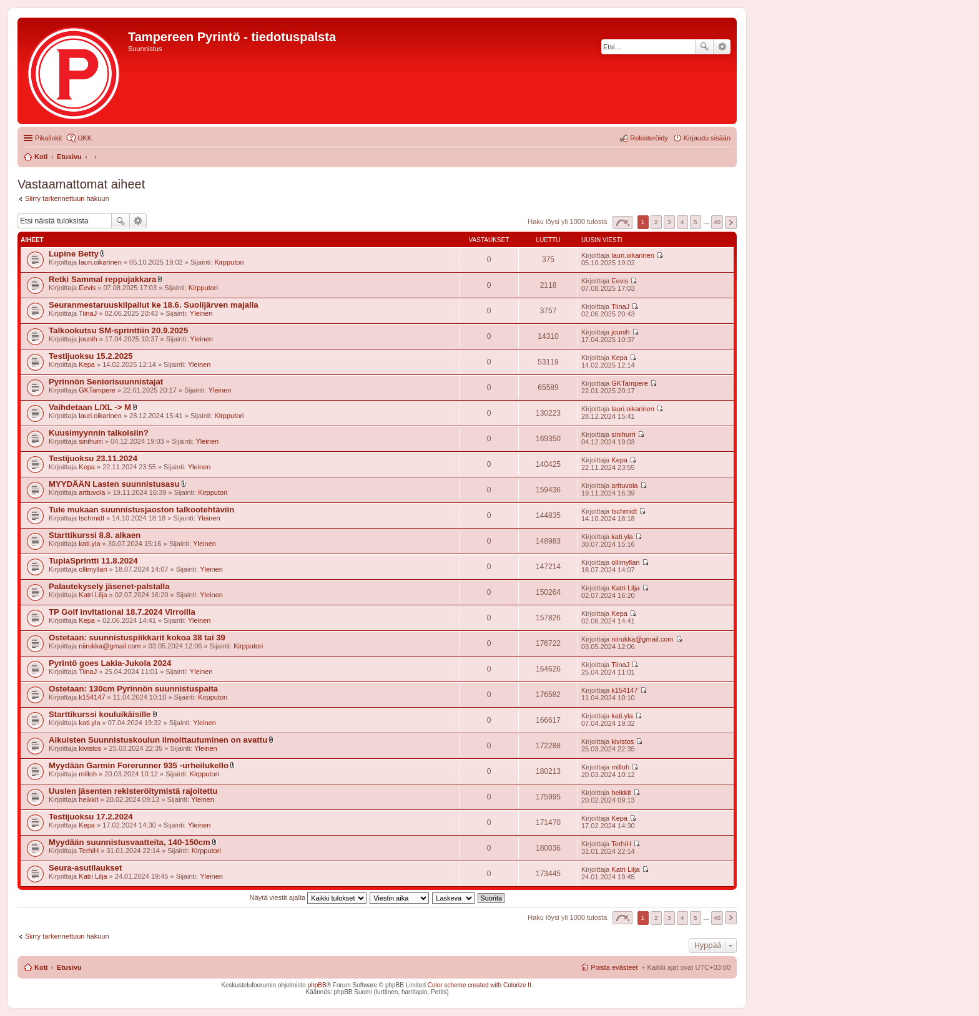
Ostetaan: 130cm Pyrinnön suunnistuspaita (133, 688)
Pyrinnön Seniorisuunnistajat (106, 381)
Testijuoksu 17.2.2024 (91, 816)
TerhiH (89, 850)
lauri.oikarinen (100, 262)
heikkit (88, 799)
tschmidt (91, 518)
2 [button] (656, 221)
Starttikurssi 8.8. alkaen (94, 535)
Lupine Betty (74, 253)
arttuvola (92, 492)
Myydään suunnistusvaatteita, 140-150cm (129, 842)
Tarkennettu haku (722, 46)
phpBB (317, 985)
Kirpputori (229, 262)
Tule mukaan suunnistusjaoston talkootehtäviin (141, 509)
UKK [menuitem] (84, 138)
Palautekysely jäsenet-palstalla (109, 586)
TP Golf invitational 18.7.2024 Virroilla (122, 612)
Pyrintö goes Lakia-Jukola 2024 (110, 663)
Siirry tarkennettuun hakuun (67, 198)
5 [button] (695, 221)
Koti (40, 967)
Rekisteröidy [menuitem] (649, 138)
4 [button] (682, 221)
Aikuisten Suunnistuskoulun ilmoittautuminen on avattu (158, 740)
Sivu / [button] (622, 222)
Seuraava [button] (731, 222)
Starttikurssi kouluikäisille (99, 714)
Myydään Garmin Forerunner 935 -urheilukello (139, 765)
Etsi (704, 46)
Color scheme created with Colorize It (479, 985)
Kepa (87, 364)
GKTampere (97, 390)
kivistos (90, 748)
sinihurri (91, 441)
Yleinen (201, 313)
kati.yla (89, 543)
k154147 (92, 697)
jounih (88, 339)
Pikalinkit (48, 138)
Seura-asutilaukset (85, 867)
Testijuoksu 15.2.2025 (91, 356)
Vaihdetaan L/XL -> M (90, 407)
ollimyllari (93, 569)
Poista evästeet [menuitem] (614, 967)
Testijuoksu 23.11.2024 (93, 458)
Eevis (87, 287)
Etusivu (69, 967)
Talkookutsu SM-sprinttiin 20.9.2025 (118, 330)
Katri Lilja (93, 594)
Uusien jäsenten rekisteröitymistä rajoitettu (133, 791)
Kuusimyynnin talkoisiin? (99, 432)
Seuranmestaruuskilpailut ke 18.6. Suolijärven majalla (153, 305)
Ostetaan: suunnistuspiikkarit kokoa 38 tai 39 (137, 637)
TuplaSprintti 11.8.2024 (93, 560)
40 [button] (717, 221)
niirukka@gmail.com (109, 646)
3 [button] (669, 221)
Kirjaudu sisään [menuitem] (707, 138)
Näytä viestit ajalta (308, 897)
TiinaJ (88, 313)
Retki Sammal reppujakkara (102, 279)
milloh (88, 774)
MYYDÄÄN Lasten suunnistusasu (114, 484)
